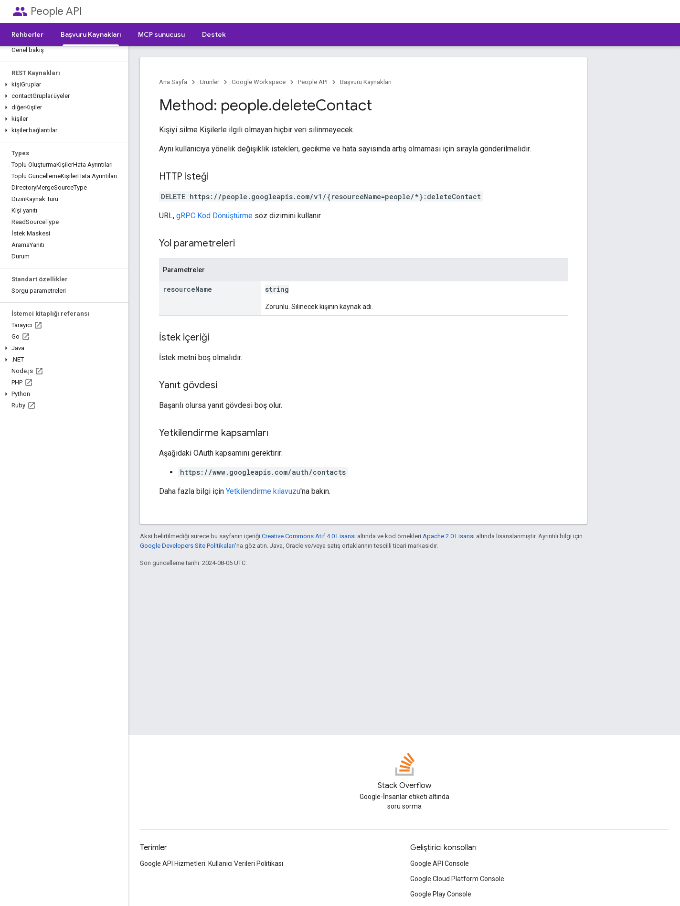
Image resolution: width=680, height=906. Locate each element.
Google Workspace (259, 81)
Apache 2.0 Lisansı (449, 536)
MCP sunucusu (161, 34)
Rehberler (27, 34)
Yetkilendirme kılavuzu (263, 491)
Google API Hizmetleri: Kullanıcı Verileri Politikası (211, 863)
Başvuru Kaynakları (366, 81)
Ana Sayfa (173, 81)
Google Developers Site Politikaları (187, 545)
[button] (62, 84)
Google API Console (439, 863)
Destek (214, 34)
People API (56, 11)
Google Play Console (440, 894)
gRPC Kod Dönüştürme (214, 215)
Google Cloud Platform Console (457, 879)
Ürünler (209, 81)
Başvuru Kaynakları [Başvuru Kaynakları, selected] (91, 34)
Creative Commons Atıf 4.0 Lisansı (309, 536)
